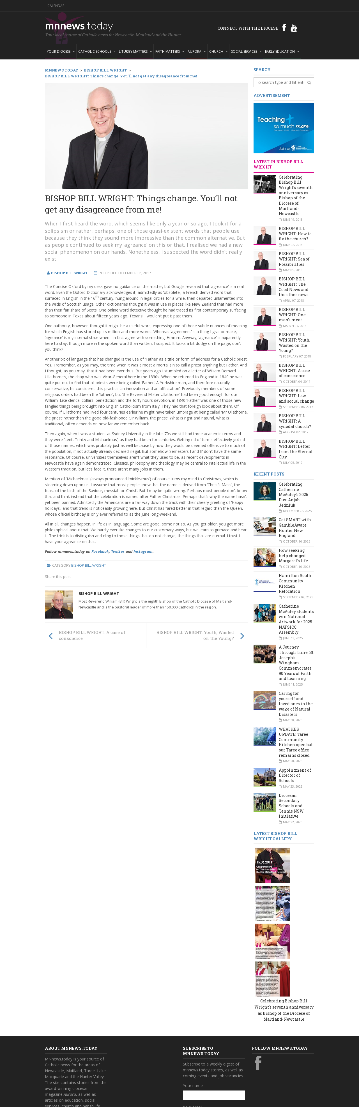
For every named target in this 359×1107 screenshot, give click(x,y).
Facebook (100, 551)
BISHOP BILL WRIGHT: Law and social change (296, 395)
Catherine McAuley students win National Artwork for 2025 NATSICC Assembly (296, 619)
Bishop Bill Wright (88, 565)
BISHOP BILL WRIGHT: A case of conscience (294, 370)
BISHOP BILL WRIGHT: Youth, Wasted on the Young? (294, 342)
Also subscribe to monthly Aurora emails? (213, 1051)
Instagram (143, 551)
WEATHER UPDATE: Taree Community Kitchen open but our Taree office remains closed (296, 742)
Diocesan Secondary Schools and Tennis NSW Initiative (291, 806)
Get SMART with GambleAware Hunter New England (295, 527)
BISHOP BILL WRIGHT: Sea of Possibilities (294, 259)
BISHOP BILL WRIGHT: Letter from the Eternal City (296, 449)
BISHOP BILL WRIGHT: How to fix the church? (295, 233)
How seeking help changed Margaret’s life (293, 555)
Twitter (118, 551)
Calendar (56, 5)
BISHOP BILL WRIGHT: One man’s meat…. (292, 314)
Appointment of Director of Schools (295, 775)
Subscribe (194, 1073)
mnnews (79, 25)
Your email (192, 1027)
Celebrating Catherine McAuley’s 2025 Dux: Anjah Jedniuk (293, 494)
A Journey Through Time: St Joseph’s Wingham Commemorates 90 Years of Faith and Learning (296, 662)
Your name (193, 1005)
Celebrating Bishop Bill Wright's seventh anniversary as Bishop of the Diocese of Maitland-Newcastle (296, 195)
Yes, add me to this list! (209, 1062)
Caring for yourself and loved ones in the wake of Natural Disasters (296, 704)
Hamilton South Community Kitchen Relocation (295, 583)
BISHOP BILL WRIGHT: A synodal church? (295, 421)
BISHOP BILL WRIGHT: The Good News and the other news (294, 286)
